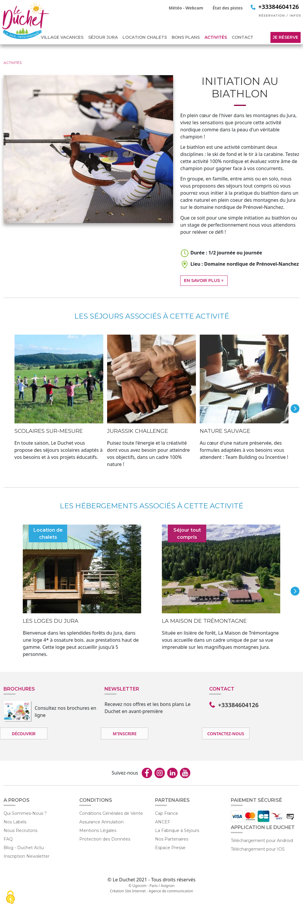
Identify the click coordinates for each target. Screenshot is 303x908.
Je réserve (285, 37)
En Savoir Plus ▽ (203, 280)
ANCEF (162, 822)
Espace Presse (170, 847)
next (295, 408)
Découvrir (24, 733)
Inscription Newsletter (26, 856)
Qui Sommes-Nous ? (25, 813)
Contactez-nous (225, 733)
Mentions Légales (97, 830)
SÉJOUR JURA (103, 37)
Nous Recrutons (20, 830)
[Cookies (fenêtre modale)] (10, 898)
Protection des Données (104, 839)
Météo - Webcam (186, 8)
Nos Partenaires (171, 839)
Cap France (166, 813)
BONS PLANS (186, 37)
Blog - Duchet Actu (24, 847)
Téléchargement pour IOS (258, 849)
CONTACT (242, 37)
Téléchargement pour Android (262, 840)
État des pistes (228, 8)
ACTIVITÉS (215, 37)
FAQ (8, 839)
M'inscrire (124, 733)
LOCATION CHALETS (145, 37)
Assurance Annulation (101, 822)
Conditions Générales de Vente (111, 813)
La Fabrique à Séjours (177, 830)
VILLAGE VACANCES (62, 37)
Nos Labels (15, 822)
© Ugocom (137, 885)
